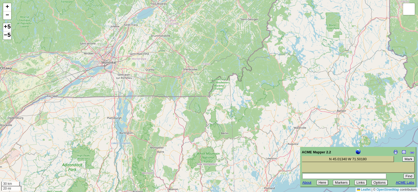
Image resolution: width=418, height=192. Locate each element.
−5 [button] (7, 35)
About (306, 183)
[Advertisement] (28, 154)
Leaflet (364, 189)
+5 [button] (7, 27)
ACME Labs (405, 183)
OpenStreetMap (387, 189)
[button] (7, 7)
